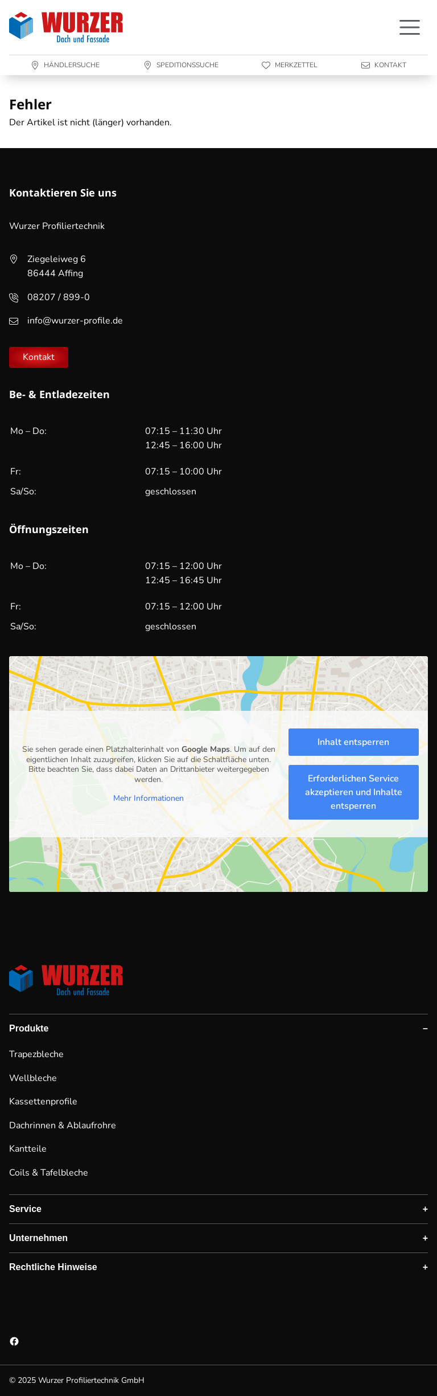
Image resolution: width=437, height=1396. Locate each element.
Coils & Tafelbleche (48, 1172)
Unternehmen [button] (38, 1238)
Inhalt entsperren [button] (353, 742)
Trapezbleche (36, 1054)
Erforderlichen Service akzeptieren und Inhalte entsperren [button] (353, 792)
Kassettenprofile (43, 1101)
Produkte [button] (28, 1028)
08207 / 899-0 (58, 297)
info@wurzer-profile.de (75, 320)
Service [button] (25, 1209)
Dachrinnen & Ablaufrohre (62, 1125)
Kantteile (28, 1149)
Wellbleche (33, 1078)
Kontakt (39, 357)
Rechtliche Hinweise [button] (53, 1267)
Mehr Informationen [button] (148, 798)
